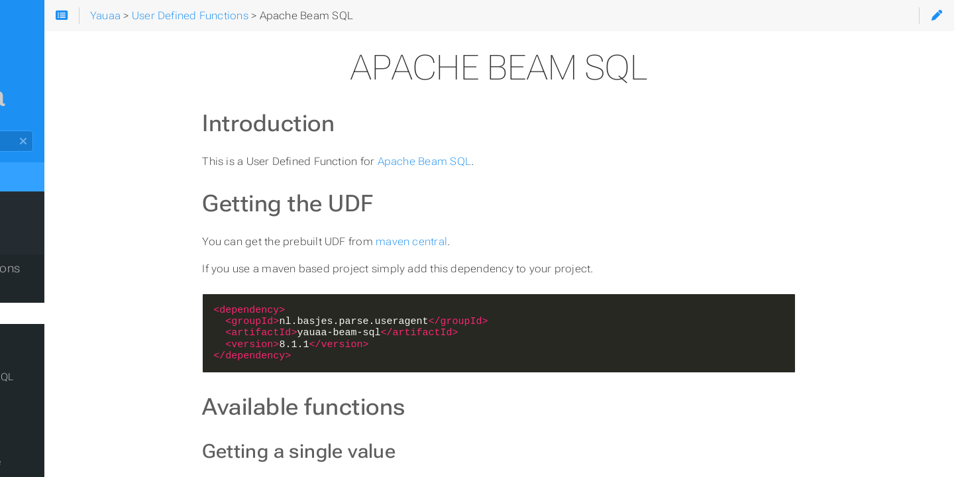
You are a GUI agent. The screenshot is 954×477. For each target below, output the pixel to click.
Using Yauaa (45, 241)
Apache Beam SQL (501, 161)
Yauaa (33, 176)
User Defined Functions (74, 268)
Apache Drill (49, 335)
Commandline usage (70, 462)
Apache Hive (50, 398)
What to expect (53, 215)
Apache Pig (47, 441)
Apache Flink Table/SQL (76, 377)
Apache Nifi (48, 419)
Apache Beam (54, 292)
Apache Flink (51, 356)
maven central (489, 241)
